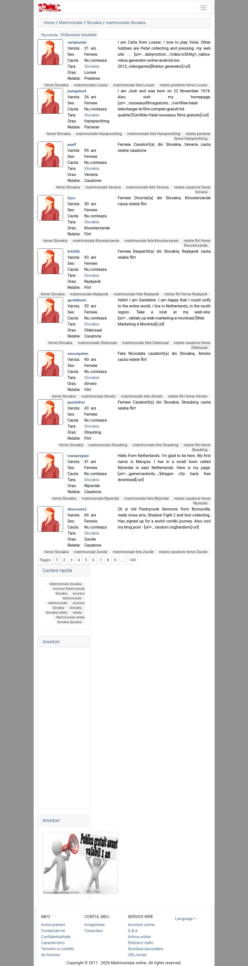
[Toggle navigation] (203, 8)
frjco (71, 198)
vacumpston (78, 353)
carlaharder (77, 42)
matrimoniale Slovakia (125, 22)
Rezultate (49, 35)
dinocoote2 (77, 509)
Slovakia (94, 22)
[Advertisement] (64, 728)
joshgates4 (77, 91)
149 (132, 560)
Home (49, 22)
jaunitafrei (76, 402)
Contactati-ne (53, 930)
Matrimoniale (70, 22)
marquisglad (78, 456)
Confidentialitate (56, 936)
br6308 (74, 251)
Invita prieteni (53, 924)
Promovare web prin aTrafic (61, 892)
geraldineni (77, 300)
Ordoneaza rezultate (78, 34)
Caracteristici (53, 942)
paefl (72, 144)
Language (184, 918)
